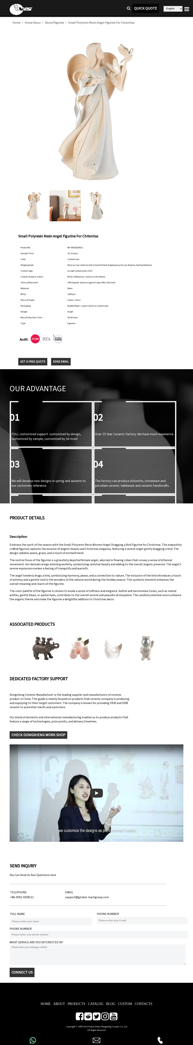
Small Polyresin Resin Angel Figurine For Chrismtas (101, 23)
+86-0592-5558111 (22, 897)
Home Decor (33, 23)
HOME (46, 1004)
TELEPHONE (18, 892)
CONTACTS (143, 1004)
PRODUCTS (76, 1004)
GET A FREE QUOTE (32, 362)
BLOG (110, 1004)
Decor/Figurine (54, 23)
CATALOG (95, 1004)
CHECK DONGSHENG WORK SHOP (38, 735)
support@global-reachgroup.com (87, 897)
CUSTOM (125, 1004)
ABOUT (59, 1004)
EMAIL (69, 892)
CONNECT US (22, 972)
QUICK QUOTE (145, 8)
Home (16, 23)
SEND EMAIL (61, 362)
